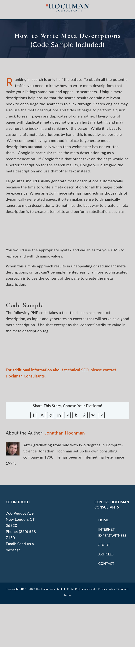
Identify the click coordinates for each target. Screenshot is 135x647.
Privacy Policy (106, 589)
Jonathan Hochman (65, 432)
